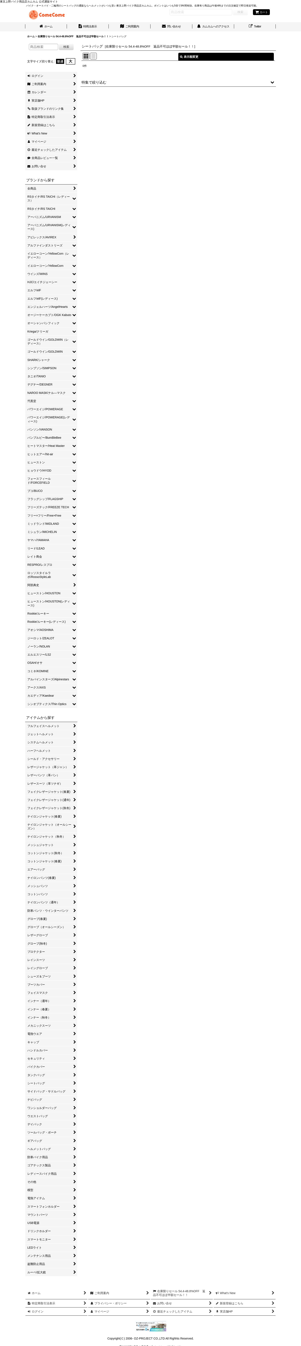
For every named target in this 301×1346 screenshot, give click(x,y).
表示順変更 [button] (189, 56)
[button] (178, 82)
